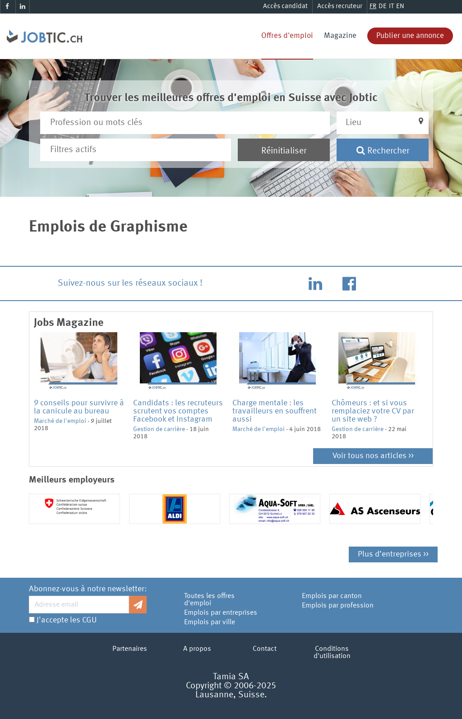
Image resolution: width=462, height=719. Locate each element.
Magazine (340, 36)
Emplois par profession (338, 605)
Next (434, 390)
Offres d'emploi (287, 36)
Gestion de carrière (159, 429)
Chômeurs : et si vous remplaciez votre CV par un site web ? (373, 411)
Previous (27, 390)
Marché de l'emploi (60, 421)
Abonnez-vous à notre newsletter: (88, 589)
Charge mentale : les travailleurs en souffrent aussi (274, 411)
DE (383, 6)
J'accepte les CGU (67, 620)
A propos (197, 649)
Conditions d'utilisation (332, 652)
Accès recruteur (339, 6)
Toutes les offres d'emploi (209, 600)
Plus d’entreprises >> (393, 554)
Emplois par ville (209, 622)
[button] (383, 123)
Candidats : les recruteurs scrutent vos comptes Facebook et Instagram (178, 411)
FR (373, 6)
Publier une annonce (410, 36)
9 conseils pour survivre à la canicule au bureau (79, 407)
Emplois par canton (332, 596)
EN (400, 6)
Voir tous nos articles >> (373, 456)
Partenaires (129, 649)
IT (391, 6)
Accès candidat (285, 6)
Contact (265, 649)
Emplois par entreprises (220, 613)
